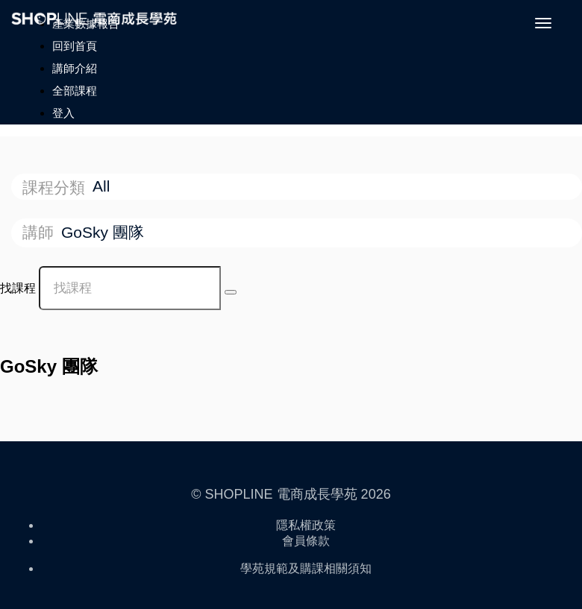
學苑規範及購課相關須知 (306, 568)
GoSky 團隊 (104, 232)
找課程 (18, 288)
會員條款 (306, 540)
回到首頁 (74, 46)
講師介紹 (74, 68)
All (103, 186)
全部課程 (74, 90)
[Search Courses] (231, 292)
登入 (63, 113)
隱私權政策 (306, 525)
